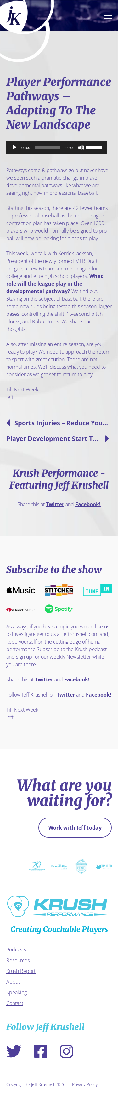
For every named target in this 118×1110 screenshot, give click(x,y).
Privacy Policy (85, 1084)
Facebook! (88, 504)
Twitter (55, 504)
